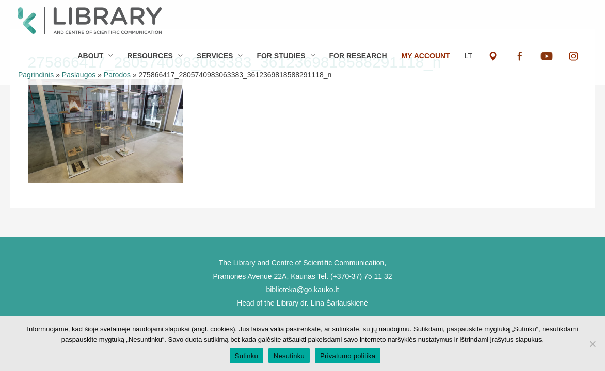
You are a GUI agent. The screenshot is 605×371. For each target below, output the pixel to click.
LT (468, 56)
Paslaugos (78, 75)
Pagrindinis (36, 75)
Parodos (117, 75)
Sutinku (246, 356)
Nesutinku (289, 356)
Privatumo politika (347, 356)
